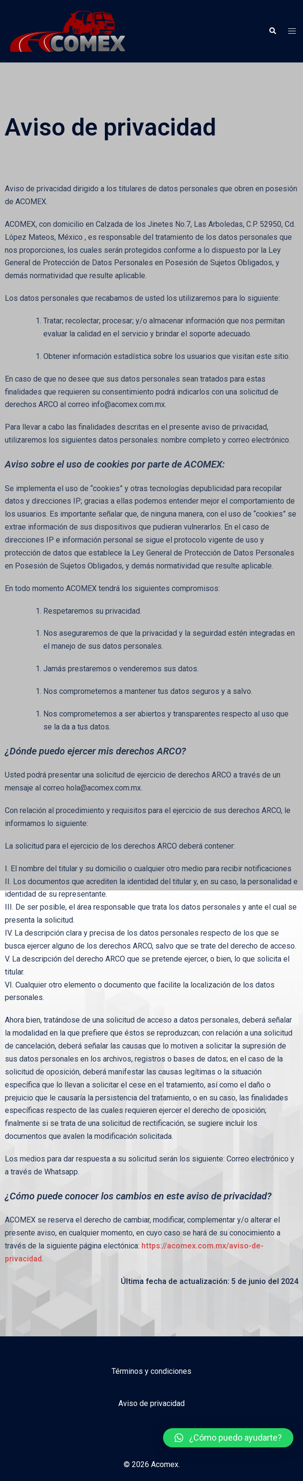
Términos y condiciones (151, 1371)
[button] (228, 1437)
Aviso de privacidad (151, 1403)
